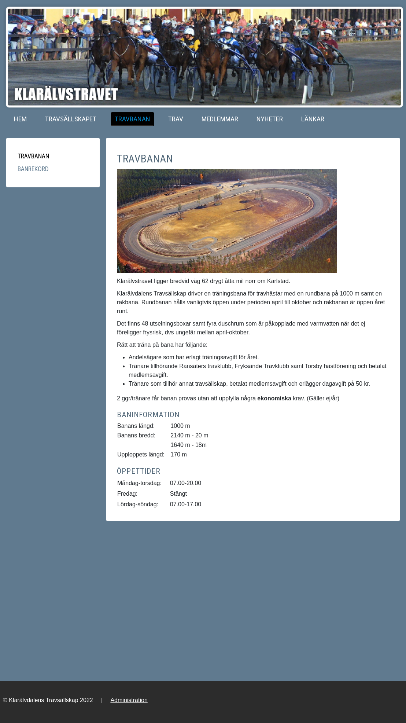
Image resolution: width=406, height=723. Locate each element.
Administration (128, 700)
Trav (175, 119)
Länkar (312, 119)
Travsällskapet (70, 119)
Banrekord (33, 169)
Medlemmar (220, 119)
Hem (20, 119)
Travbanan (132, 119)
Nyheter (269, 119)
